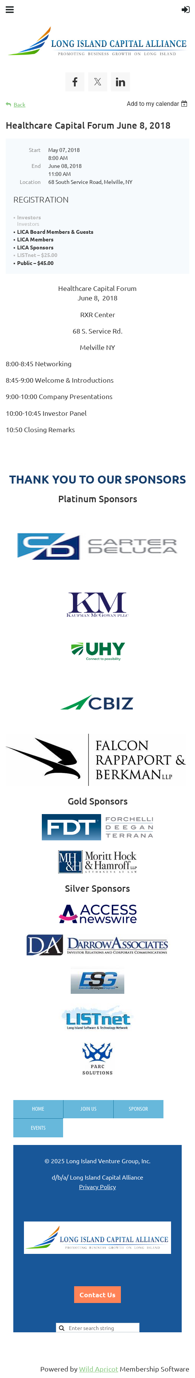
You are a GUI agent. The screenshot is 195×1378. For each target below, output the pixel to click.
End (36, 165)
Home (38, 1108)
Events (38, 1127)
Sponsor (138, 1108)
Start (35, 149)
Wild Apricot (98, 1369)
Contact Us (97, 1294)
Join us (88, 1108)
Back (19, 104)
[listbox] (158, 104)
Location (30, 181)
